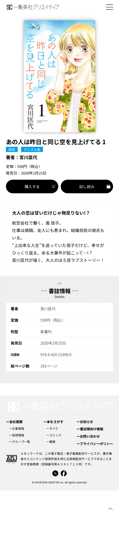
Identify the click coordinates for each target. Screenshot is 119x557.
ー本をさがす (53, 421)
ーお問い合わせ (88, 436)
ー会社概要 (14, 421)
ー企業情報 (16, 428)
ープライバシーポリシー (95, 443)
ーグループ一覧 (19, 441)
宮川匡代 (28, 157)
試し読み (86, 186)
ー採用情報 (16, 435)
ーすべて (52, 428)
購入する (32, 186)
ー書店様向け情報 (90, 428)
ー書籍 (50, 441)
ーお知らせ (85, 421)
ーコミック (53, 435)
